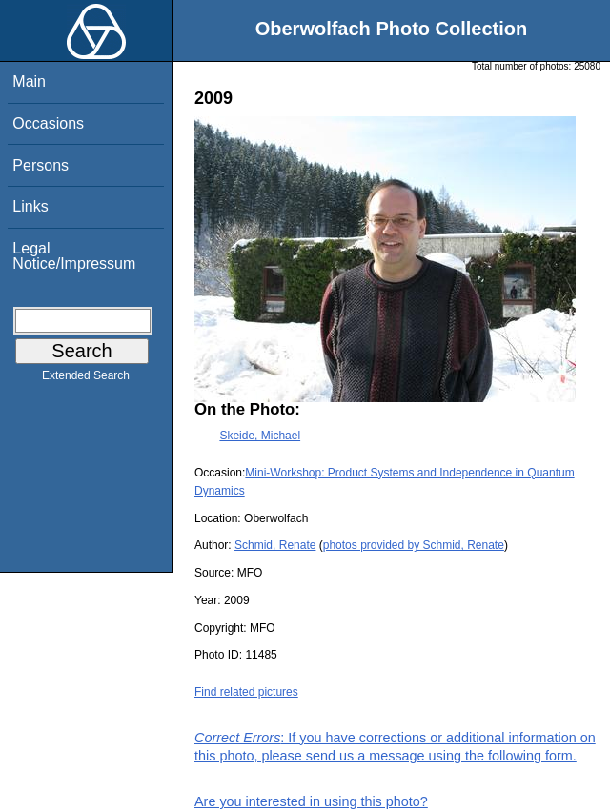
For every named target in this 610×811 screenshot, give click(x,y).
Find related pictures (246, 692)
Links (30, 206)
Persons (40, 165)
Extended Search (86, 379)
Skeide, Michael (259, 435)
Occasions (48, 123)
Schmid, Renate (274, 545)
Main (29, 81)
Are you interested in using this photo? (311, 801)
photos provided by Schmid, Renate (413, 545)
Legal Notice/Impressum (73, 256)
